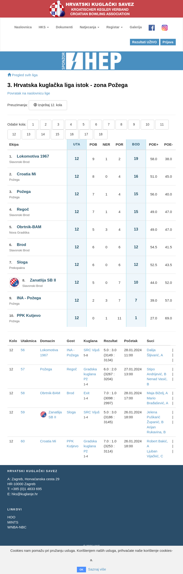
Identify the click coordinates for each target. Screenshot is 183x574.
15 (57, 134)
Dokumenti (64, 27)
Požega (24, 191)
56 (23, 350)
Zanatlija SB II (43, 280)
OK (81, 569)
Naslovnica (23, 27)
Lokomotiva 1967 (33, 156)
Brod (21, 244)
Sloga (22, 262)
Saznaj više (97, 569)
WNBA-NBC (17, 527)
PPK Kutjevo (29, 315)
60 (23, 441)
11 (162, 124)
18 (101, 134)
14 (43, 134)
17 (86, 134)
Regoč (23, 209)
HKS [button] (44, 27)
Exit (87, 393)
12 (14, 134)
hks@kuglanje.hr (25, 494)
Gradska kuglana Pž (90, 374)
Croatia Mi (26, 174)
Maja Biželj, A (157, 393)
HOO (11, 517)
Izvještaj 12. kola (48, 105)
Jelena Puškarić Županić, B (155, 417)
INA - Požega (29, 298)
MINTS (12, 522)
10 (147, 124)
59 (23, 412)
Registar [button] (114, 27)
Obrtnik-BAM (29, 227)
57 (23, 369)
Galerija (136, 27)
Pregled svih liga (22, 75)
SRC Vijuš (92, 350)
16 (72, 134)
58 (23, 393)
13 (28, 134)
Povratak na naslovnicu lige (28, 93)
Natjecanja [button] (89, 27)
